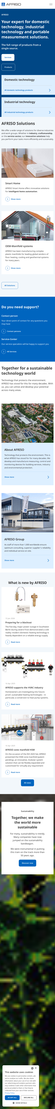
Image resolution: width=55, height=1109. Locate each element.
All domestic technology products (19, 90)
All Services (11, 351)
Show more (15, 199)
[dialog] (20, 1086)
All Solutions (10, 285)
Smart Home (12, 183)
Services (8, 57)
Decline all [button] (29, 1098)
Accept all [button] (12, 1098)
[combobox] (32, 1068)
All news (27, 783)
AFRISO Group (14, 539)
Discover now (27, 863)
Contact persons (14, 331)
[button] (21, 1103)
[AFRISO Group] (27, 512)
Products (8, 67)
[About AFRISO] (27, 423)
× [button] (36, 1068)
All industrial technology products (19, 112)
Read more (15, 642)
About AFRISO (14, 450)
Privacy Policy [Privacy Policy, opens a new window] (10, 1093)
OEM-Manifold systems (19, 246)
